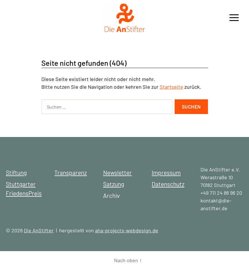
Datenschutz (168, 184)
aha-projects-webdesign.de (126, 230)
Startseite (171, 87)
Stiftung (16, 172)
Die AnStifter (39, 230)
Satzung (113, 184)
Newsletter (117, 172)
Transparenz (70, 172)
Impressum (166, 172)
